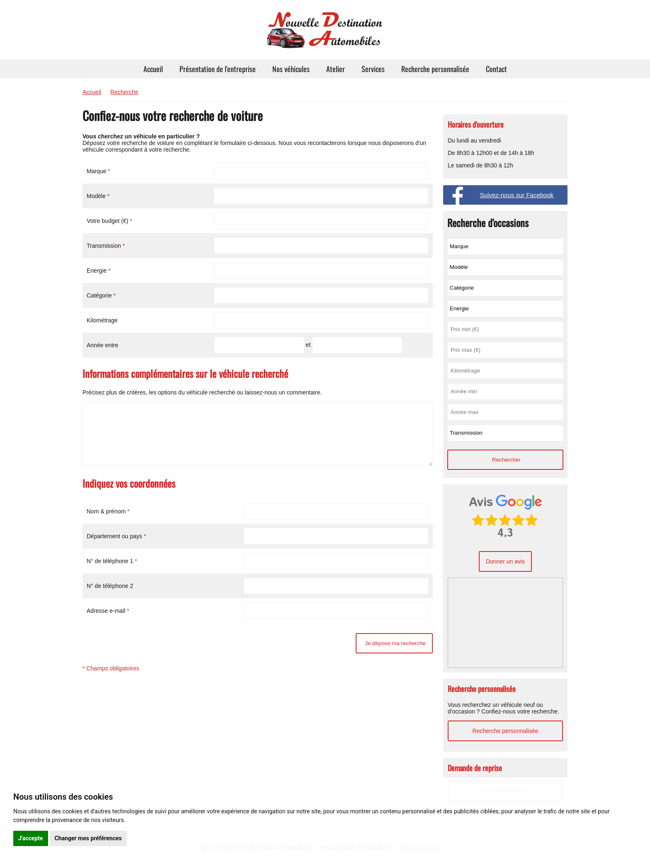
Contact (496, 68)
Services (373, 68)
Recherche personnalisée (435, 68)
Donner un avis (505, 561)
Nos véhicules (291, 68)
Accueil (153, 68)
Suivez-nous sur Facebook (517, 194)
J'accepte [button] (30, 838)
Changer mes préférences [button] (88, 838)
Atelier (335, 68)
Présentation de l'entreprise (217, 68)
